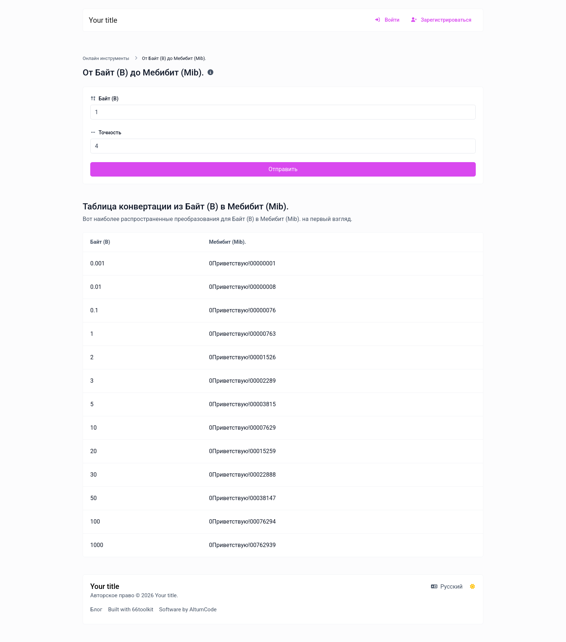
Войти (387, 20)
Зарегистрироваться (441, 20)
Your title (103, 20)
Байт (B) (104, 99)
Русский (446, 586)
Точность (105, 133)
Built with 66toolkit (130, 609)
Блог (96, 609)
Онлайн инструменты (106, 58)
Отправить (283, 169)
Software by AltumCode (188, 609)
